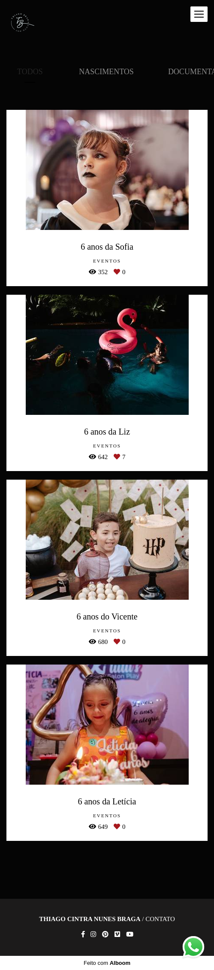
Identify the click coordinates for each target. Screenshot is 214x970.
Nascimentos (106, 71)
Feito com (107, 963)
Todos (30, 71)
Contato (160, 919)
